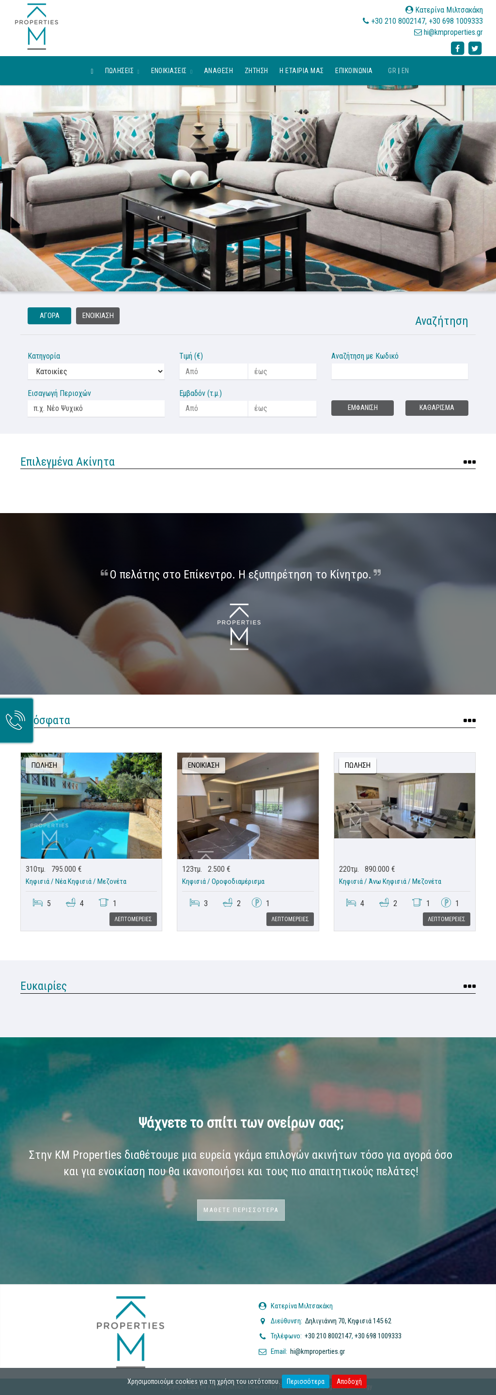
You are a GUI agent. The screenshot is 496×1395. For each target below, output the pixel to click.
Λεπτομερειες (133, 919)
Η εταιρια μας (301, 71)
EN (405, 71)
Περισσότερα (306, 1381)
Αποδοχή (349, 1381)
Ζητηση (256, 71)
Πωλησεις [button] (122, 71)
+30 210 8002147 (398, 21)
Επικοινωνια (353, 71)
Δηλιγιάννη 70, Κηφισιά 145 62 (348, 1321)
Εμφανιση (363, 408)
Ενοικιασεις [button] (172, 71)
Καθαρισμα (436, 408)
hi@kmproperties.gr (453, 32)
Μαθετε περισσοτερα (241, 1209)
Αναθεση (218, 71)
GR (392, 71)
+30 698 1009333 (456, 21)
